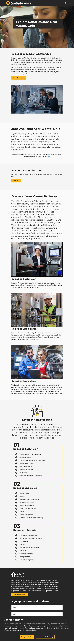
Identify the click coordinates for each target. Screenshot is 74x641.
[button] (65, 3)
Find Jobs (16, 180)
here (48, 156)
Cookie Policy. (32, 630)
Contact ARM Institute (19, 594)
